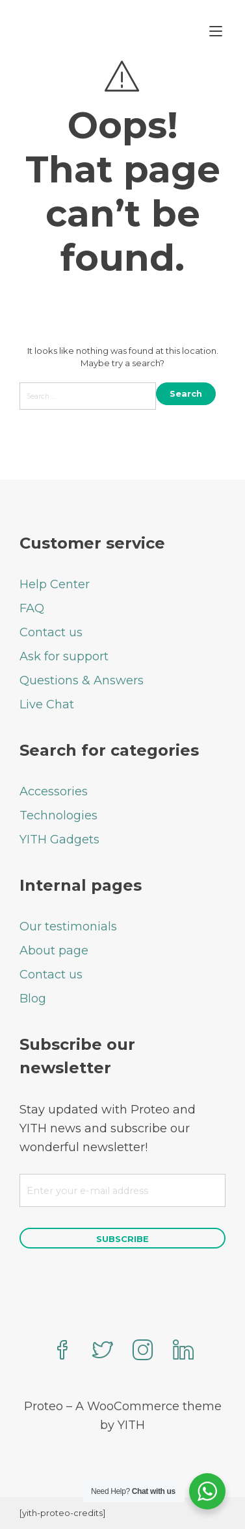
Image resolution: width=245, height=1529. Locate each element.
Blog (32, 998)
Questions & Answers (81, 680)
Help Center (54, 584)
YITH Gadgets (59, 839)
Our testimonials (68, 926)
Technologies (58, 815)
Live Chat (46, 704)
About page (53, 950)
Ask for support (64, 656)
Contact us (51, 632)
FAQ (31, 608)
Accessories (53, 791)
